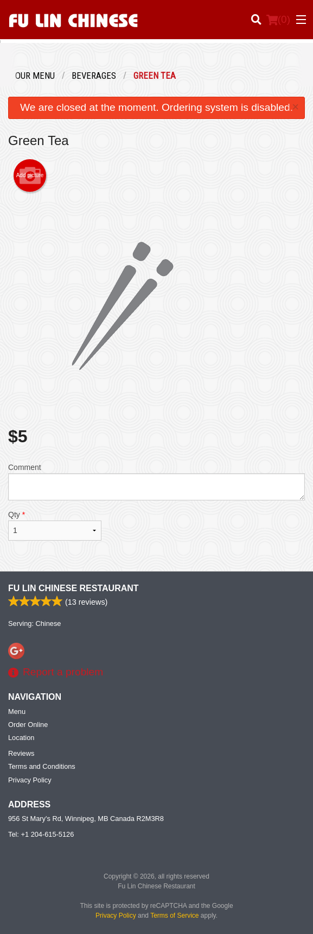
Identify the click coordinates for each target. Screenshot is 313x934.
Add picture (30, 175)
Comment (156, 481)
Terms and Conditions (41, 766)
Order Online (28, 724)
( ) (278, 19)
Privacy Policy (30, 780)
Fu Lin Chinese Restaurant (73, 588)
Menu (16, 711)
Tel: (41, 834)
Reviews (21, 753)
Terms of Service (174, 915)
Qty (54, 525)
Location (21, 738)
